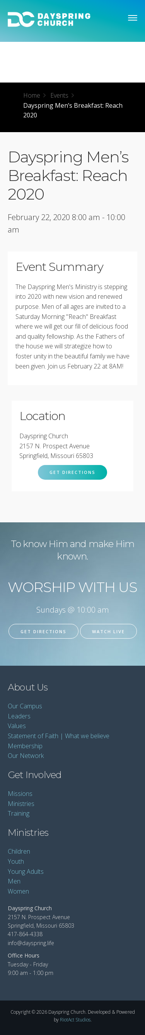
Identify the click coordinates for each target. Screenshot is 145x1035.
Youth (16, 861)
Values (17, 726)
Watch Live (108, 631)
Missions (20, 793)
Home (31, 95)
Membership (25, 746)
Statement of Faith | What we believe (58, 736)
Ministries (21, 803)
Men (14, 881)
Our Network (26, 755)
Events (59, 95)
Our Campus (25, 706)
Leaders (19, 716)
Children (19, 851)
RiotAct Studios (75, 1019)
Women (18, 891)
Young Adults (26, 871)
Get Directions (72, 472)
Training (18, 813)
